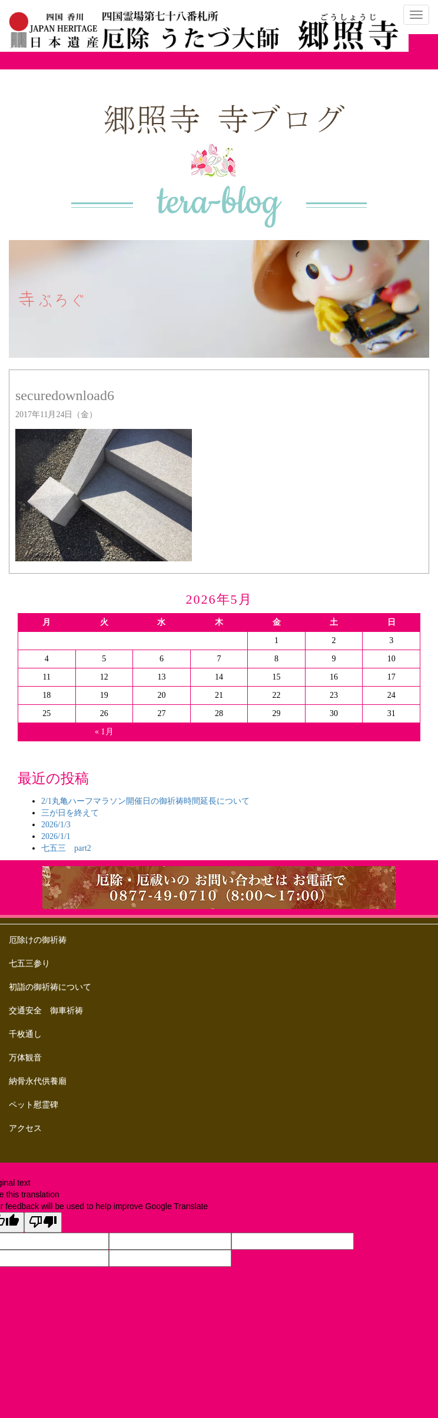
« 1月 (104, 731)
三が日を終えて (70, 812)
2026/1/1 (56, 836)
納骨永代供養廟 (38, 1081)
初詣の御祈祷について (50, 987)
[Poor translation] (43, 1222)
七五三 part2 (66, 848)
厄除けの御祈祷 (38, 940)
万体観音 (25, 1057)
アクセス (25, 1128)
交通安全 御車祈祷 (46, 1010)
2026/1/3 (56, 824)
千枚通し (25, 1034)
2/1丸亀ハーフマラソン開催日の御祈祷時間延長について (145, 801)
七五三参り (29, 963)
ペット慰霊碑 (33, 1104)
